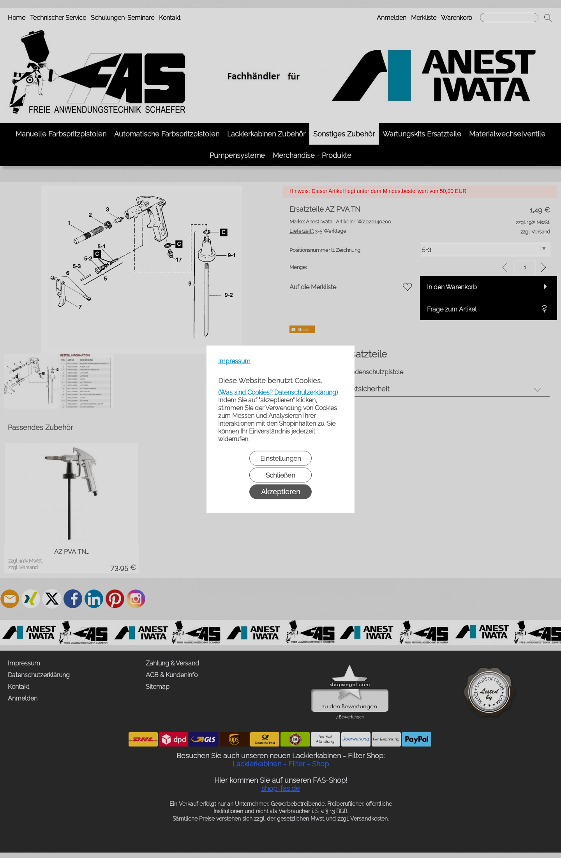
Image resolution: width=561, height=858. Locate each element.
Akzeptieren (280, 491)
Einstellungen (280, 458)
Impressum (234, 360)
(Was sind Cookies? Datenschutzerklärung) (278, 392)
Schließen (280, 475)
